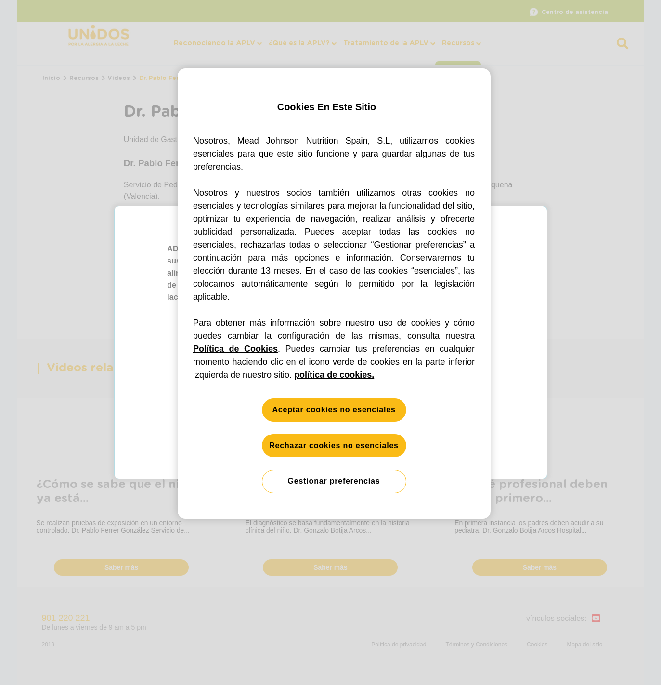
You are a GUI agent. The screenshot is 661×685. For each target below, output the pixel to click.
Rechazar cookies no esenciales (334, 445)
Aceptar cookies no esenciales (333, 410)
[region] (334, 293)
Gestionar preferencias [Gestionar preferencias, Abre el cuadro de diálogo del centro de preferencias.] (334, 481)
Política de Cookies (235, 349)
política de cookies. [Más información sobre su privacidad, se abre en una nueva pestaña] (334, 375)
